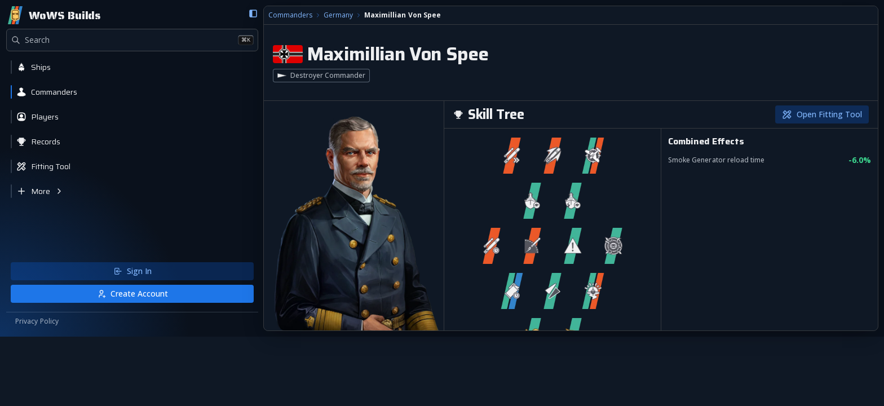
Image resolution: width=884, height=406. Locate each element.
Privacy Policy (37, 390)
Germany (212, 15)
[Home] (54, 16)
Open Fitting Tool (821, 114)
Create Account (68, 362)
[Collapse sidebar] (125, 14)
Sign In (69, 339)
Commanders (164, 15)
